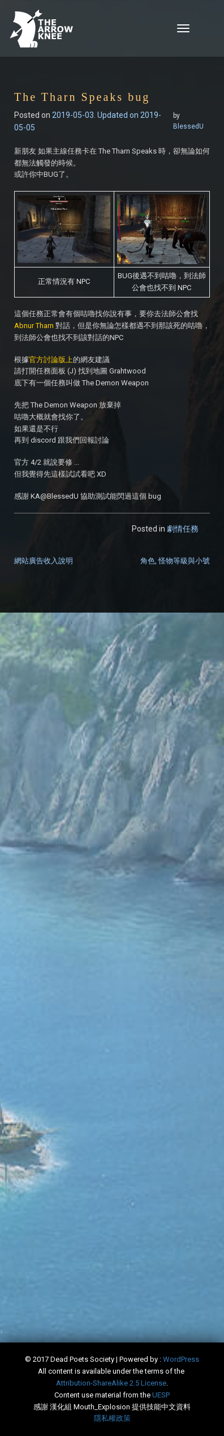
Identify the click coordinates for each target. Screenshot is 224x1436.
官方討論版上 (51, 359)
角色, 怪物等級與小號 (175, 560)
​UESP (161, 1395)
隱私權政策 (112, 1418)
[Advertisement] (112, 747)
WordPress (181, 1359)
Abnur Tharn (34, 325)
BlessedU (188, 126)
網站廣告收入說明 (43, 560)
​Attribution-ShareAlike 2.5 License (111, 1383)
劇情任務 (183, 528)
